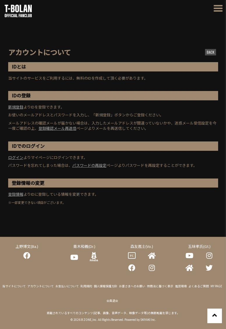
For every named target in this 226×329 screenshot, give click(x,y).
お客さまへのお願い (132, 286)
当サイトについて (14, 286)
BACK (210, 52)
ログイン (15, 157)
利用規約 (86, 286)
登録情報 (15, 194)
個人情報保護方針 (105, 286)
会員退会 (112, 300)
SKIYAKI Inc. (148, 319)
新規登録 (15, 107)
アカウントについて (40, 286)
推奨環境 (181, 286)
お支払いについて (67, 286)
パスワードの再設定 (89, 165)
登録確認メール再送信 (57, 128)
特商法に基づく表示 (160, 286)
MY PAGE (216, 286)
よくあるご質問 (198, 286)
